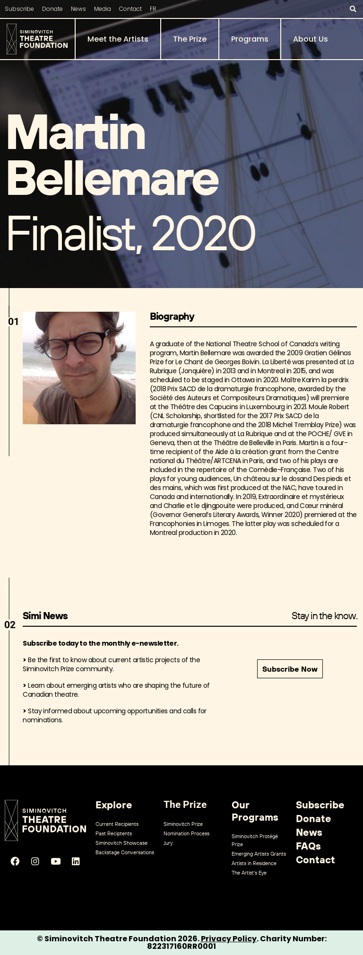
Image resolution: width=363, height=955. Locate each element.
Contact (130, 9)
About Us (310, 39)
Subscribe (19, 9)
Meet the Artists (117, 39)
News (78, 9)
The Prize (190, 39)
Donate (52, 9)
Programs (249, 39)
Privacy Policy (229, 938)
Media (102, 9)
